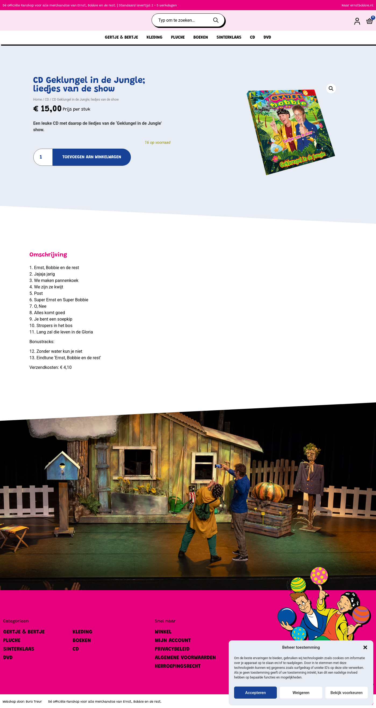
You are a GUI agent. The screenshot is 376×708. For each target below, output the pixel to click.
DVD (267, 37)
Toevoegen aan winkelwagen (91, 157)
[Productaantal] (43, 157)
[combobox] (182, 20)
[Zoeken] (218, 20)
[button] (365, 647)
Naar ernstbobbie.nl (357, 5)
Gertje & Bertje (121, 37)
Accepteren (255, 692)
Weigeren (301, 692)
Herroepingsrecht (178, 666)
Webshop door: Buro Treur (22, 701)
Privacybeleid (172, 649)
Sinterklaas (229, 37)
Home (37, 99)
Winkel (163, 632)
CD (252, 37)
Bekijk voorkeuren (346, 692)
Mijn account (173, 640)
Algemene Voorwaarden (185, 658)
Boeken (200, 37)
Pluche (178, 37)
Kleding (155, 37)
